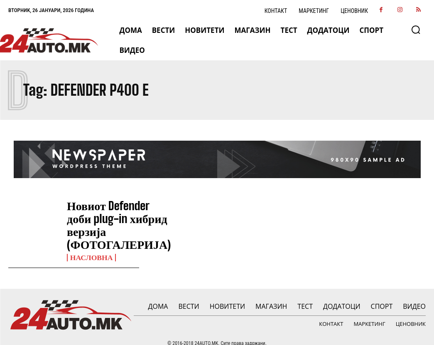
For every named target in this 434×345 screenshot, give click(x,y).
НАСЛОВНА (89, 242)
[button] (416, 30)
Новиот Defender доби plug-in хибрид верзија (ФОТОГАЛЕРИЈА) (104, 217)
